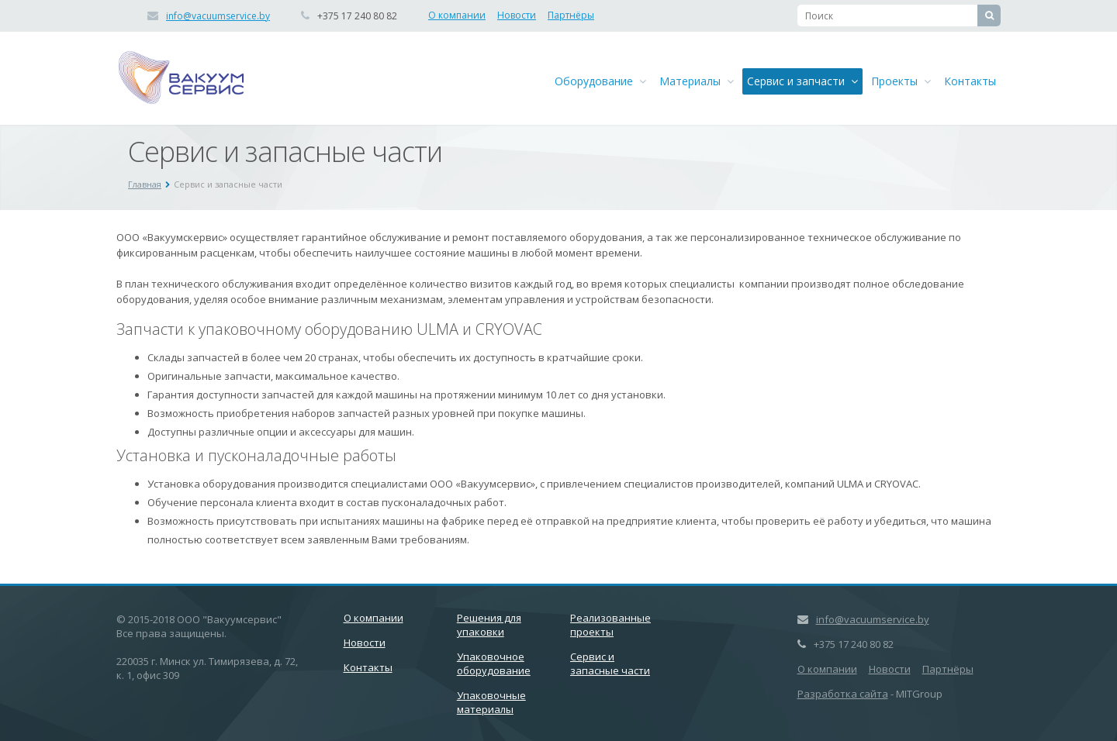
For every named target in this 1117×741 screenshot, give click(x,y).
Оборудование (600, 81)
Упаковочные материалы (491, 702)
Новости (516, 15)
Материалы (696, 81)
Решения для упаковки (489, 625)
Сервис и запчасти (802, 81)
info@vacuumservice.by (218, 15)
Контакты (970, 81)
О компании (457, 15)
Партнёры (571, 15)
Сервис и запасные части (610, 663)
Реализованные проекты (610, 625)
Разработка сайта (842, 694)
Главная (144, 184)
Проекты (901, 81)
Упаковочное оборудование (494, 663)
